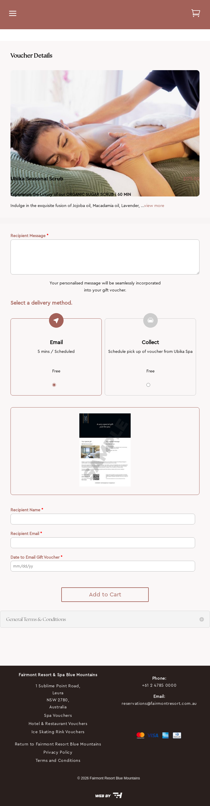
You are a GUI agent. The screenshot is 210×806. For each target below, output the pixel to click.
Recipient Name (26, 510)
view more (154, 205)
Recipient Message (29, 236)
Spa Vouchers (58, 715)
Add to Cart (105, 594)
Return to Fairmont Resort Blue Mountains (58, 744)
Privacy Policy (58, 752)
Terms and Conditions (58, 760)
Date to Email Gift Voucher (36, 557)
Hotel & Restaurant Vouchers (58, 723)
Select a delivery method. (41, 303)
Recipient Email (26, 533)
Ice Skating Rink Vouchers (58, 732)
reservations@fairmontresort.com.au (159, 703)
